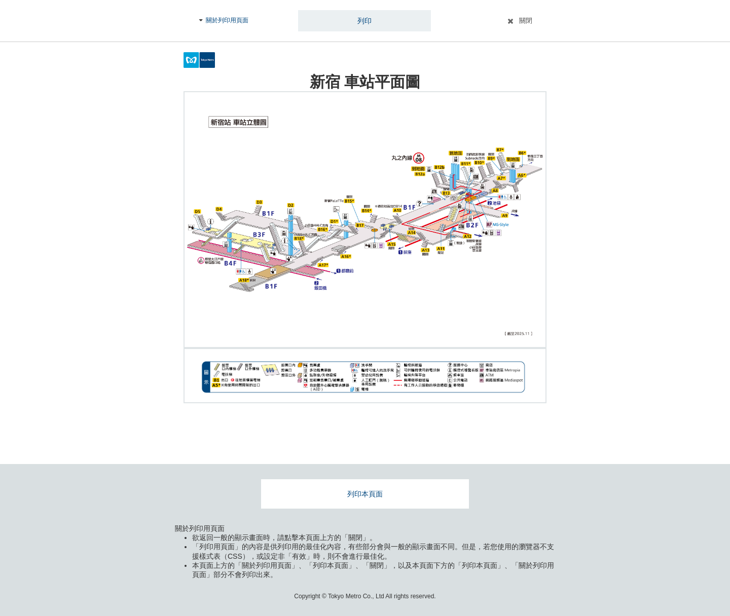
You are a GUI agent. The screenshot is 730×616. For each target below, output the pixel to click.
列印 (364, 21)
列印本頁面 (365, 494)
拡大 (527, 309)
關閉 (525, 20)
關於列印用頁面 (227, 20)
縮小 (527, 329)
